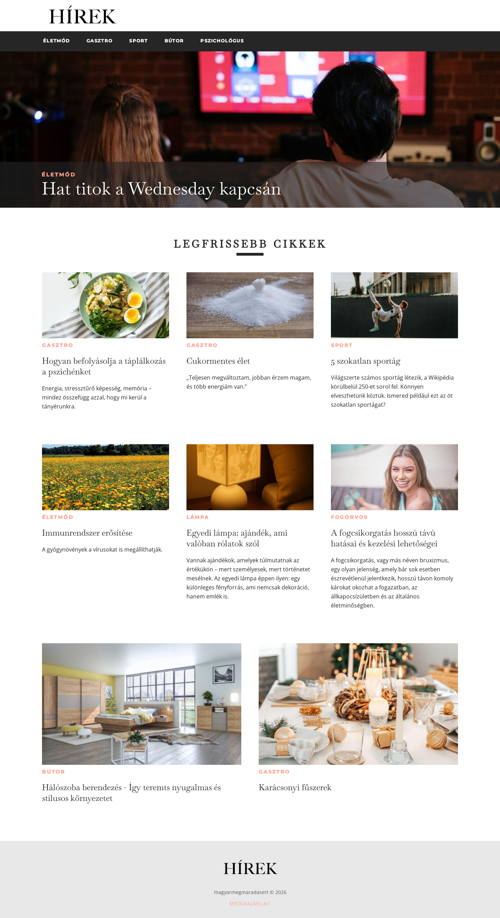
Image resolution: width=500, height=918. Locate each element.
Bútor (53, 772)
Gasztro (58, 345)
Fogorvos (349, 517)
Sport (342, 345)
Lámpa (197, 517)
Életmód (59, 174)
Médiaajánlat (250, 903)
